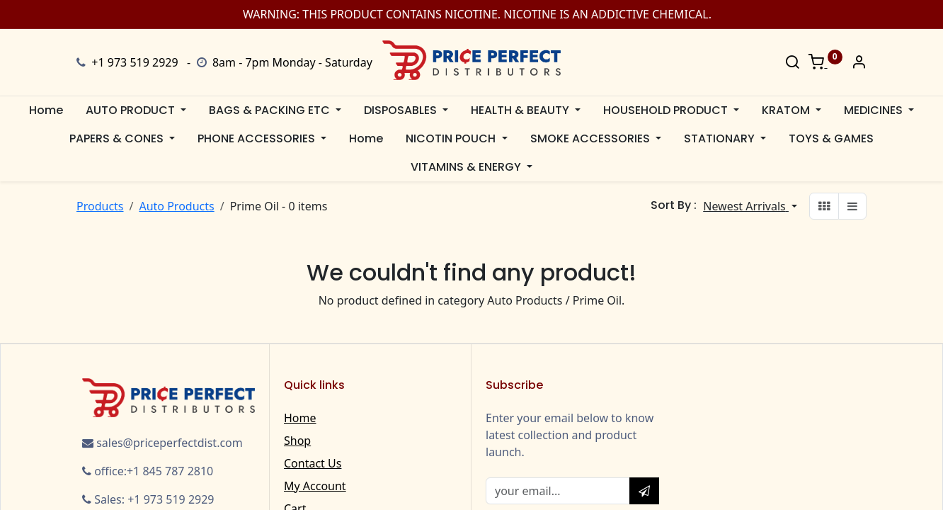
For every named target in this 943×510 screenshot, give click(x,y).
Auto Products (176, 206)
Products (100, 206)
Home (300, 418)
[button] (750, 206)
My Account (315, 486)
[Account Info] (859, 63)
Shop (297, 440)
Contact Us (312, 463)
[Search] (792, 63)
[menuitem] (46, 110)
